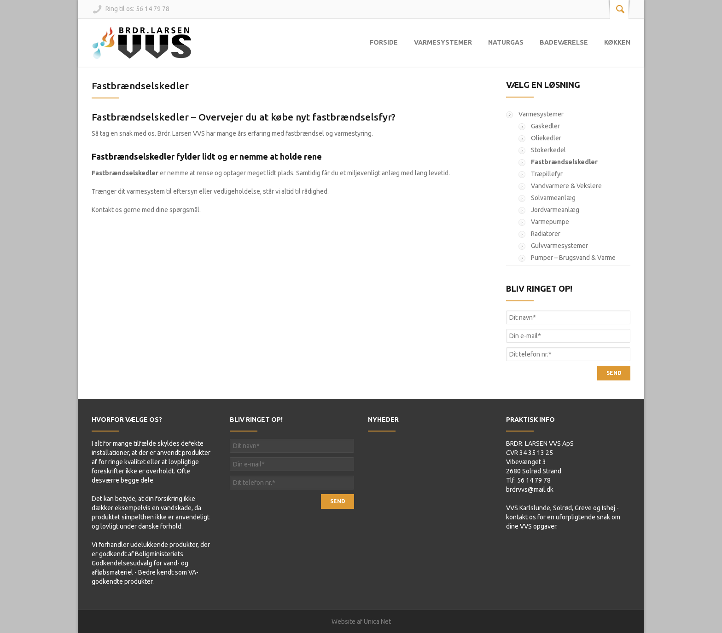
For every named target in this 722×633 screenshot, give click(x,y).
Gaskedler (545, 126)
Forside (384, 42)
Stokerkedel (548, 150)
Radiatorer (545, 233)
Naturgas (506, 42)
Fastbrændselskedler (140, 85)
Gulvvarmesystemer (559, 245)
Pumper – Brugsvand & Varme (573, 257)
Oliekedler (546, 138)
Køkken (617, 42)
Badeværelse (564, 42)
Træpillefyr (547, 174)
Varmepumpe (550, 221)
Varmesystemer (443, 42)
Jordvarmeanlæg (555, 209)
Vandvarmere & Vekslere (566, 186)
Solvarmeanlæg (553, 197)
